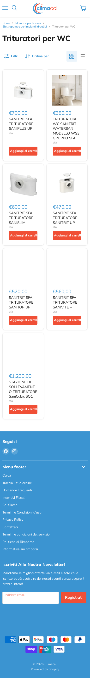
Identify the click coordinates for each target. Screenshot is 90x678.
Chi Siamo (10, 505)
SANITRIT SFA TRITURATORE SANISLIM (21, 218)
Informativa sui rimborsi (20, 549)
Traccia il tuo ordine (17, 483)
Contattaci (10, 527)
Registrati (74, 597)
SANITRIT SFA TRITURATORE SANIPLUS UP (21, 124)
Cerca (6, 475)
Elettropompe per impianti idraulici (24, 27)
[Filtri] (11, 56)
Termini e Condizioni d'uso (22, 512)
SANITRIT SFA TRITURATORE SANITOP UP (21, 302)
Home (6, 23)
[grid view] (71, 56)
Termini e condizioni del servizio (26, 534)
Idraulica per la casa (28, 23)
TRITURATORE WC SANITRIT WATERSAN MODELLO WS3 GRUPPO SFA (66, 129)
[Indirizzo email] (30, 598)
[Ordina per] (37, 56)
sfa (11, 133)
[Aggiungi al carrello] (23, 151)
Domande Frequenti (17, 490)
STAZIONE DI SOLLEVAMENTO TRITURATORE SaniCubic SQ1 (23, 389)
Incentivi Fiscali (13, 497)
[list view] (82, 56)
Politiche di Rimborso (18, 542)
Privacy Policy (12, 519)
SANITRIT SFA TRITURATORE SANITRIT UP (65, 218)
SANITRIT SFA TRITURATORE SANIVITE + (65, 302)
